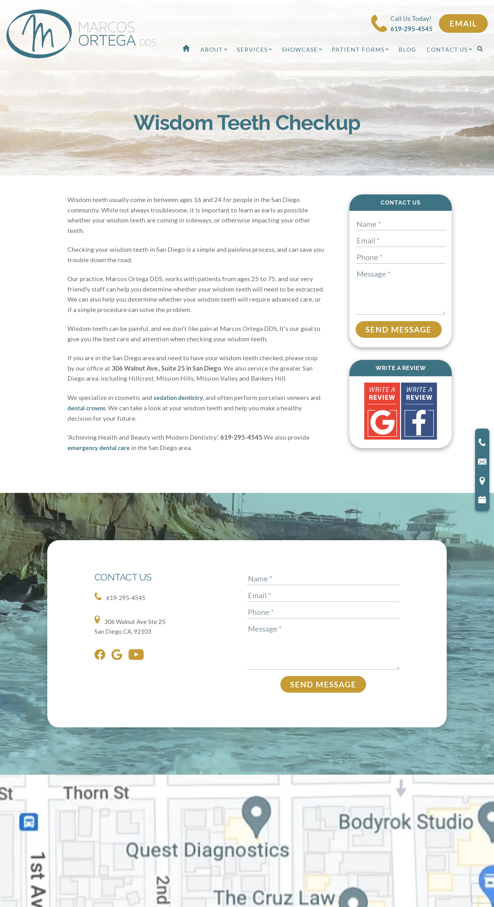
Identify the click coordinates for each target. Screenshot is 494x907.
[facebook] (101, 655)
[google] (118, 655)
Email (463, 23)
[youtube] (138, 655)
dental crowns (99, 407)
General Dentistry (189, 148)
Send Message (398, 329)
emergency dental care (100, 447)
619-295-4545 (121, 596)
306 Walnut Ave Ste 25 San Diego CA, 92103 (132, 625)
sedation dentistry (180, 397)
